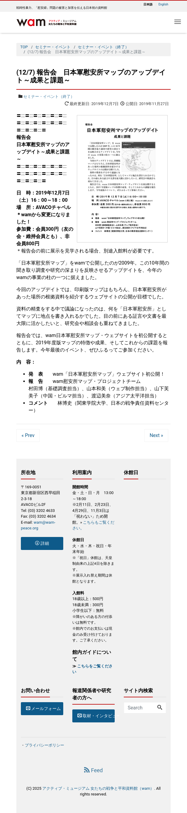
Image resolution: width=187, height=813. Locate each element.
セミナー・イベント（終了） (48, 96)
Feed (93, 770)
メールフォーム (43, 708)
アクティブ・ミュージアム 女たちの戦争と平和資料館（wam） (98, 788)
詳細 (42, 543)
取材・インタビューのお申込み (96, 715)
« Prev (27, 435)
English (163, 4)
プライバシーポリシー (44, 745)
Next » (156, 435)
